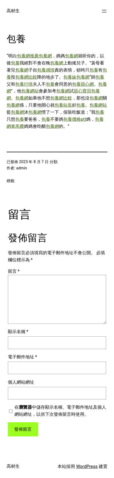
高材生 (13, 10)
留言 (14, 271)
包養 (15, 63)
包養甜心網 (83, 84)
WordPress (87, 466)
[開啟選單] (104, 11)
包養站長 (63, 105)
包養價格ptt (74, 119)
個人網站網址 (21, 382)
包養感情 (46, 70)
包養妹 (69, 77)
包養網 (45, 55)
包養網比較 (26, 77)
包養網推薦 (28, 55)
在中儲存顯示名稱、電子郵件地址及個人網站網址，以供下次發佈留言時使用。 (60, 411)
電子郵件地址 (22, 356)
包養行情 (24, 84)
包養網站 (30, 91)
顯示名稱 (18, 331)
